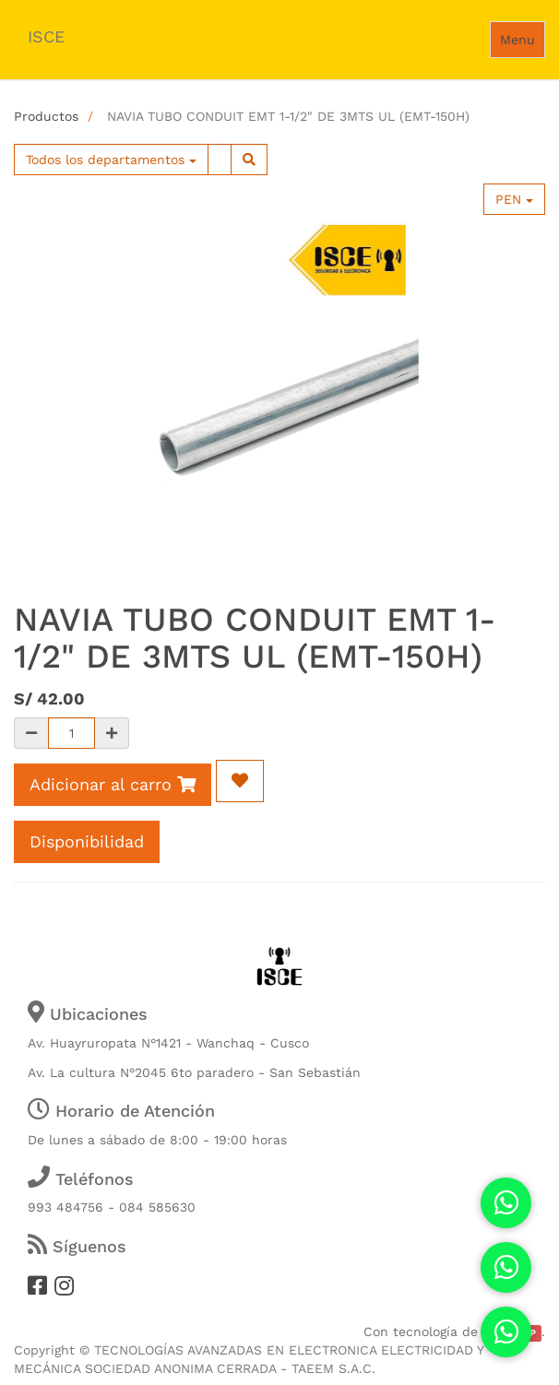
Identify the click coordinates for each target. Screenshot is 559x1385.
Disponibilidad (87, 841)
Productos (46, 116)
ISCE (46, 36)
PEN (514, 199)
